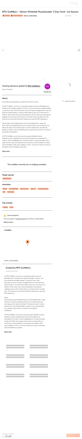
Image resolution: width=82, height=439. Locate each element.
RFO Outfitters (34, 86)
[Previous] (3, 50)
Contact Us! (47, 92)
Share (68, 16)
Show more (6, 151)
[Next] (79, 50)
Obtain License (8, 222)
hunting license (21, 219)
